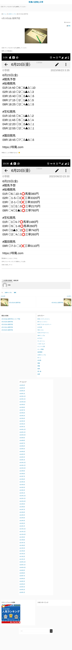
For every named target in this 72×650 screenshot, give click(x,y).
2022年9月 (22, 504)
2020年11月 (22, 564)
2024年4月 (22, 451)
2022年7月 (22, 509)
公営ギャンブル (8, 292)
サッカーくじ (41, 341)
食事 (39, 374)
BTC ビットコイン (42, 321)
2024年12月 (23, 429)
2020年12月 (23, 562)
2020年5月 (22, 581)
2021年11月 (22, 531)
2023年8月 (22, 473)
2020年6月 (22, 578)
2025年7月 (22, 410)
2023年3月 (22, 487)
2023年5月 (22, 482)
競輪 (39, 366)
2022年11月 (22, 498)
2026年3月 (22, 388)
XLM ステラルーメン (43, 332)
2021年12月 (23, 528)
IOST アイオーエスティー (44, 324)
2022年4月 (22, 517)
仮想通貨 (40, 352)
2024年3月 (22, 454)
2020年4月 (22, 584)
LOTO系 (40, 327)
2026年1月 (22, 393)
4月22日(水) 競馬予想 (7, 324)
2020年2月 (22, 589)
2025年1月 (22, 426)
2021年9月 (22, 537)
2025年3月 (22, 421)
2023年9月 (22, 470)
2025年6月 (22, 412)
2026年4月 (22, 385)
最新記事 (15, 280)
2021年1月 (22, 559)
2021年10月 (23, 534)
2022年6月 (22, 512)
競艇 (39, 363)
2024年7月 (22, 443)
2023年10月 (23, 468)
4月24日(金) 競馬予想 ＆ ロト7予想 (11, 319)
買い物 (39, 371)
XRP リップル (41, 335)
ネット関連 (41, 349)
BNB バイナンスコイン (44, 319)
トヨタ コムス (41, 343)
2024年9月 (22, 437)
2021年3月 (22, 553)
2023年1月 (22, 493)
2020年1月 (22, 592)
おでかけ (40, 338)
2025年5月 (22, 415)
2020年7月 (22, 575)
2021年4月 (22, 551)
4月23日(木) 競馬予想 (7, 321)
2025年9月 (22, 404)
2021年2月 (22, 556)
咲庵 (69, 25)
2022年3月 (22, 520)
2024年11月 (22, 432)
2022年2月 (22, 523)
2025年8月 (22, 407)
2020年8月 (22, 573)
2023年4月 (22, 484)
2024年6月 (22, 446)
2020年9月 (22, 570)
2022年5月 (22, 515)
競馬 (15, 292)
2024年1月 (22, 459)
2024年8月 (22, 440)
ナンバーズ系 (41, 346)
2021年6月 (22, 545)
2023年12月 (23, 462)
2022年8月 (22, 506)
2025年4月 (22, 418)
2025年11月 (22, 399)
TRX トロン (41, 330)
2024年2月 (22, 457)
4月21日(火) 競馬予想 (7, 327)
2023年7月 (22, 476)
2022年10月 (23, 501)
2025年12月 (23, 396)
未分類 (39, 360)
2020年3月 (22, 586)
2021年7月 (22, 542)
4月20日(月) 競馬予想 (7, 330)
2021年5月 (22, 548)
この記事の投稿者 (7, 280)
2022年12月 (23, 495)
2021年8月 (22, 540)
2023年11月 (22, 465)
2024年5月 (22, 448)
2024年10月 (23, 435)
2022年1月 (22, 526)
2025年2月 (22, 423)
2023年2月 (22, 490)
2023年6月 (22, 479)
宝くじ (39, 357)
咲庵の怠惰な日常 (36, 2)
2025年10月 (23, 401)
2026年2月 (22, 390)
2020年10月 (23, 567)
